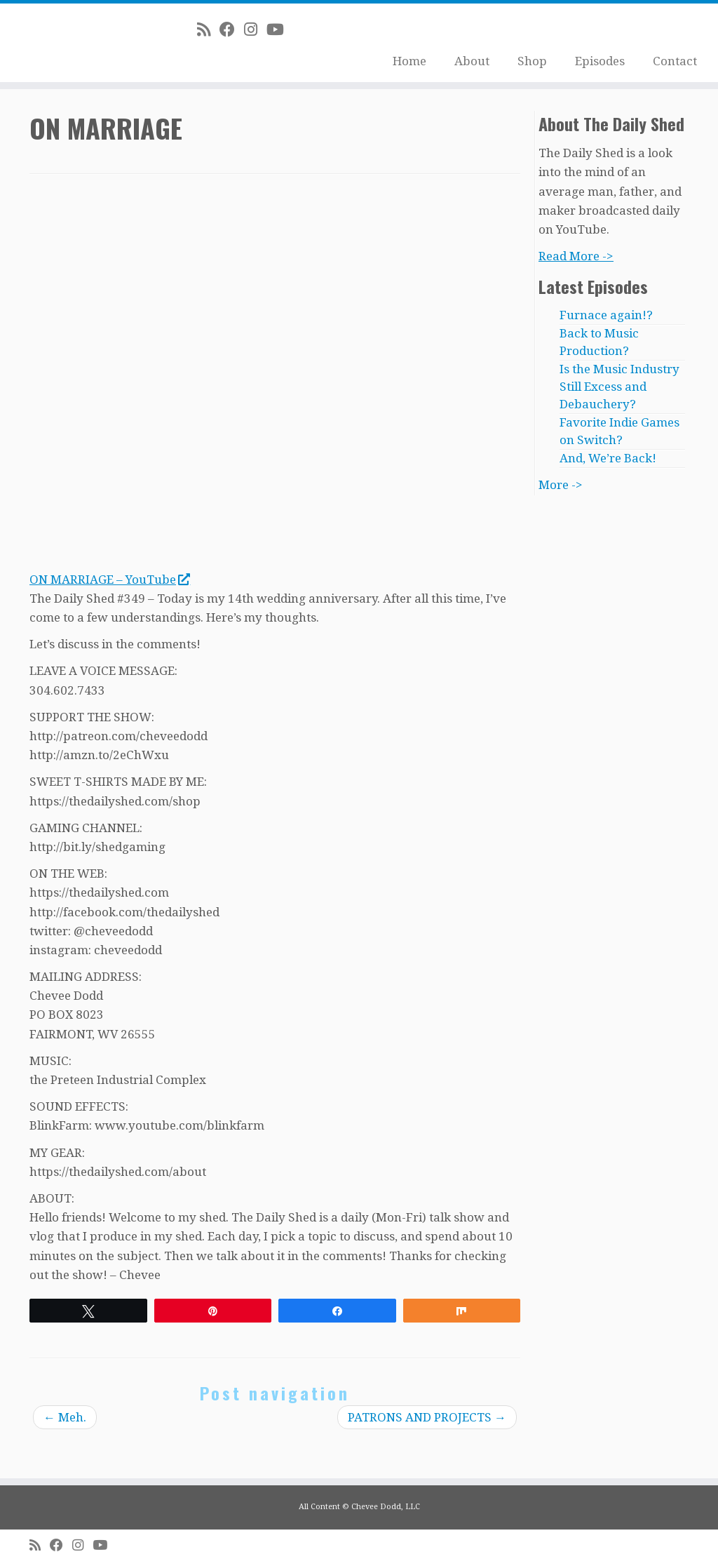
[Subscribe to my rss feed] (208, 29)
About (471, 61)
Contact (675, 61)
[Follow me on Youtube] (279, 29)
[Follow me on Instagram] (255, 29)
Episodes (600, 61)
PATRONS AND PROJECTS (427, 1417)
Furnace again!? (606, 315)
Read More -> (576, 256)
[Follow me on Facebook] (231, 29)
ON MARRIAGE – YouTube (109, 580)
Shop (532, 61)
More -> (560, 485)
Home (409, 61)
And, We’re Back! (608, 458)
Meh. (64, 1417)
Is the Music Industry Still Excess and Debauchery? (619, 386)
